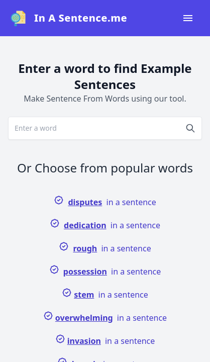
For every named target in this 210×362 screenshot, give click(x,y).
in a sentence (105, 201)
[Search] (190, 128)
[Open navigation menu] (188, 18)
